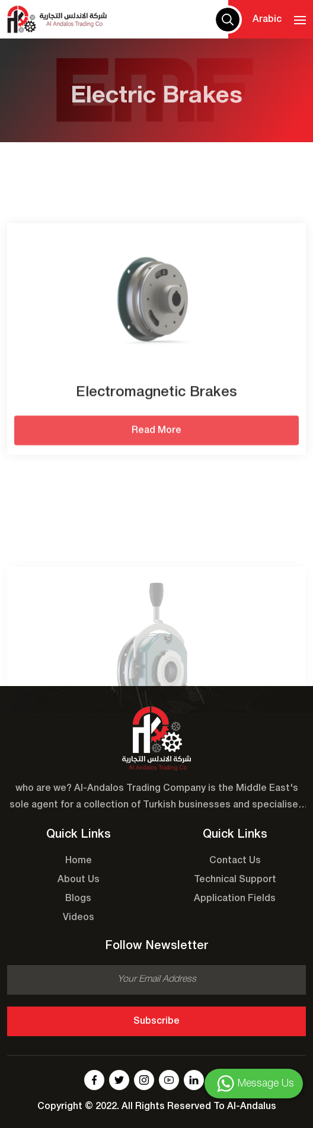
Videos (78, 918)
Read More (156, 451)
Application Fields (235, 899)
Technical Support (235, 880)
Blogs (78, 899)
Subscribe (156, 1021)
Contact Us (235, 861)
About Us (79, 880)
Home (78, 861)
